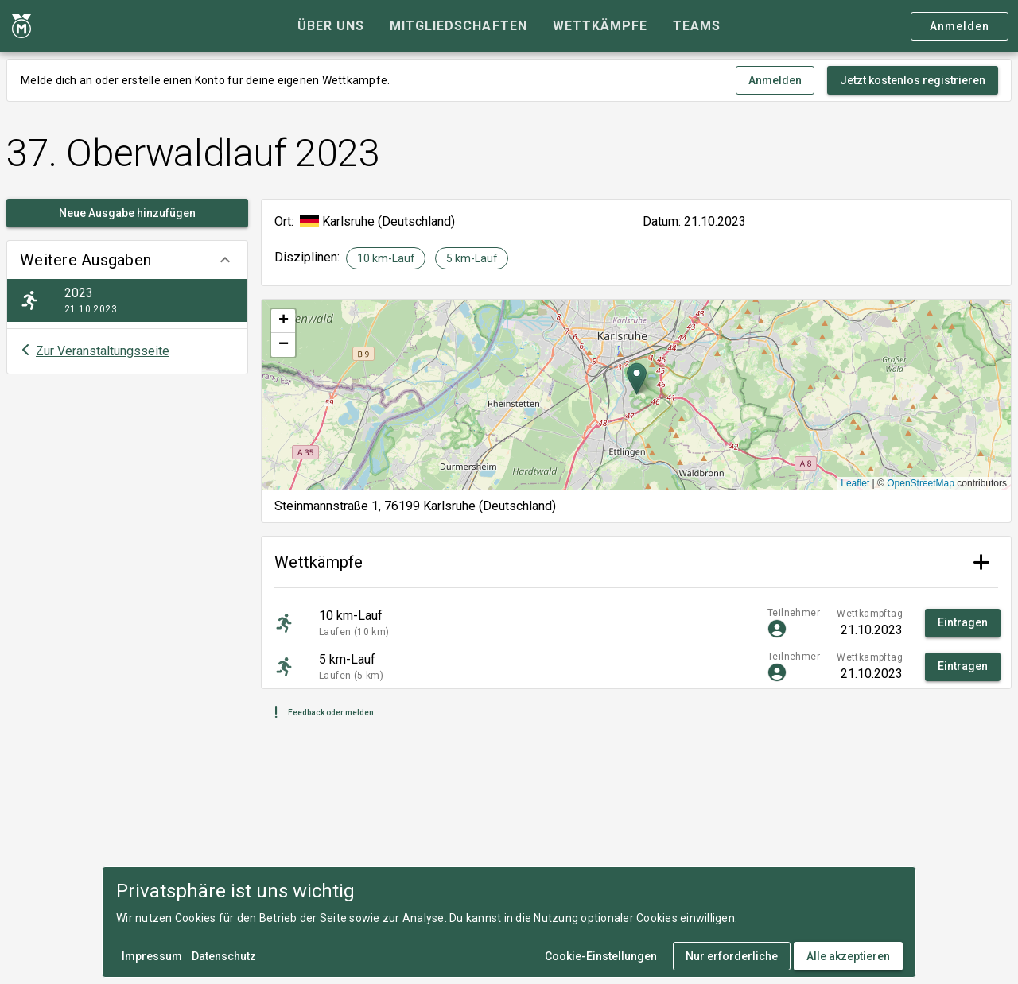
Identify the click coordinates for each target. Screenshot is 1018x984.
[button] (127, 260)
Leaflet (855, 483)
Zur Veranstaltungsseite (102, 350)
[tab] (331, 26)
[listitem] (127, 300)
